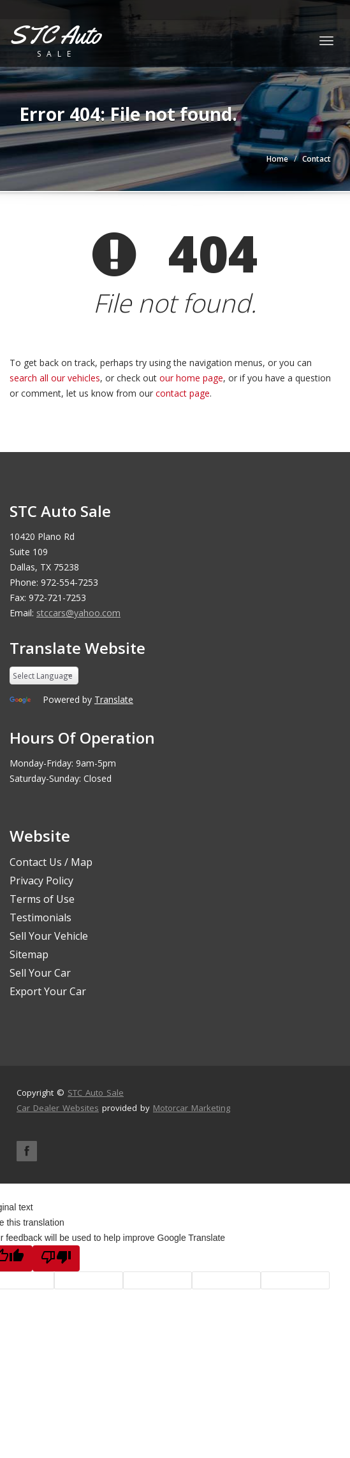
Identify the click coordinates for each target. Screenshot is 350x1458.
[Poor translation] (56, 1258)
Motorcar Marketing (191, 1108)
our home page (191, 378)
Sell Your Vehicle (49, 936)
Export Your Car (48, 991)
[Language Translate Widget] (44, 675)
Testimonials (40, 917)
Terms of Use (42, 899)
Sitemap (29, 954)
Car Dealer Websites (58, 1108)
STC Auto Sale (96, 1092)
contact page (183, 393)
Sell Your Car (40, 973)
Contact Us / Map (51, 862)
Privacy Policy (41, 881)
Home (277, 158)
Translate (113, 699)
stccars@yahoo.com (78, 613)
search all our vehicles (55, 378)
